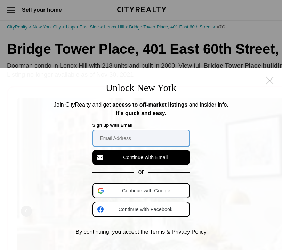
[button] (142, 191)
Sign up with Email (112, 125)
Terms (157, 232)
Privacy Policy (189, 232)
